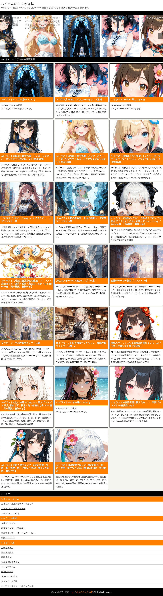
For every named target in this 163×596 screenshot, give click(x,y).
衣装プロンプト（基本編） (13, 528)
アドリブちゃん (8, 567)
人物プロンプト (8, 523)
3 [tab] (81, 53)
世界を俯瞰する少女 (10, 562)
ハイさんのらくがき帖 (82, 592)
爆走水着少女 (7, 552)
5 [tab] (89, 53)
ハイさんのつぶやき (10, 513)
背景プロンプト (8, 538)
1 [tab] (73, 53)
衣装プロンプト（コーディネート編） (18, 533)
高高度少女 (6, 557)
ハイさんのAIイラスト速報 (13, 509)
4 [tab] (85, 53)
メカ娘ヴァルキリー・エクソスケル (17, 586)
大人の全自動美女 (9, 576)
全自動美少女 (7, 572)
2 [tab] (77, 53)
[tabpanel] (81, 36)
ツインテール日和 (9, 581)
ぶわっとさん (7, 548)
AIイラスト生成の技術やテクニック (17, 504)
